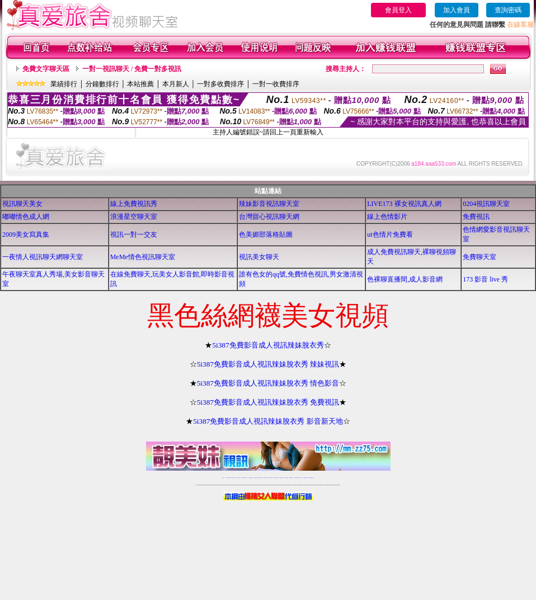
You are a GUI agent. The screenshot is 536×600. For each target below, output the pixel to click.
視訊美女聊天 (259, 257)
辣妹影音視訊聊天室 (269, 204)
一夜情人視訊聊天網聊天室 (42, 257)
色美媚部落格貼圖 (266, 234)
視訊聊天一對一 (223, 477)
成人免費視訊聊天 (305, 477)
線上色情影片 (387, 217)
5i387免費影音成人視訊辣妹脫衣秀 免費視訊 (268, 402)
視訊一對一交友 (133, 234)
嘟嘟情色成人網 (25, 217)
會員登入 (398, 10)
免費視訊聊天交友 (250, 477)
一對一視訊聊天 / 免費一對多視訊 (131, 69)
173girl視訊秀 (276, 477)
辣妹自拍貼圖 (232, 477)
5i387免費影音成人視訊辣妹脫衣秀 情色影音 (268, 383)
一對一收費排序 (275, 84)
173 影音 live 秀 (485, 279)
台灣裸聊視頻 (296, 477)
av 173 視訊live (271, 477)
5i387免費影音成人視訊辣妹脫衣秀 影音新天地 (268, 421)
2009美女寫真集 (25, 234)
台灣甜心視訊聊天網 (269, 217)
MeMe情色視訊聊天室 (142, 257)
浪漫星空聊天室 (133, 217)
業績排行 (63, 84)
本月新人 (175, 84)
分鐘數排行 (102, 84)
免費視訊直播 (255, 477)
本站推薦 (140, 84)
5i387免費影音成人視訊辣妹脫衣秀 (267, 345)
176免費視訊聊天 (281, 477)
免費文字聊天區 (45, 69)
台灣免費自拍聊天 (238, 477)
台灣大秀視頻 (300, 477)
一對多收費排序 (220, 84)
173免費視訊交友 (260, 477)
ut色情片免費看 (389, 234)
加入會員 (456, 10)
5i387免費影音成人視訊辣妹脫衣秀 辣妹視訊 (268, 364)
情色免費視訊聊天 (266, 477)
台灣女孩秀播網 (286, 477)
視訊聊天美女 (22, 204)
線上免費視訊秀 (133, 204)
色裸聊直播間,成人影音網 (405, 279)
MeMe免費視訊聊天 (311, 477)
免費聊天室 (479, 257)
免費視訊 (476, 217)
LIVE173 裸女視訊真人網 (404, 204)
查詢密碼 (508, 10)
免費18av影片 (229, 477)
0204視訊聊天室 (486, 204)
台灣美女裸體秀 (291, 477)
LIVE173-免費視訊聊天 (244, 477)
